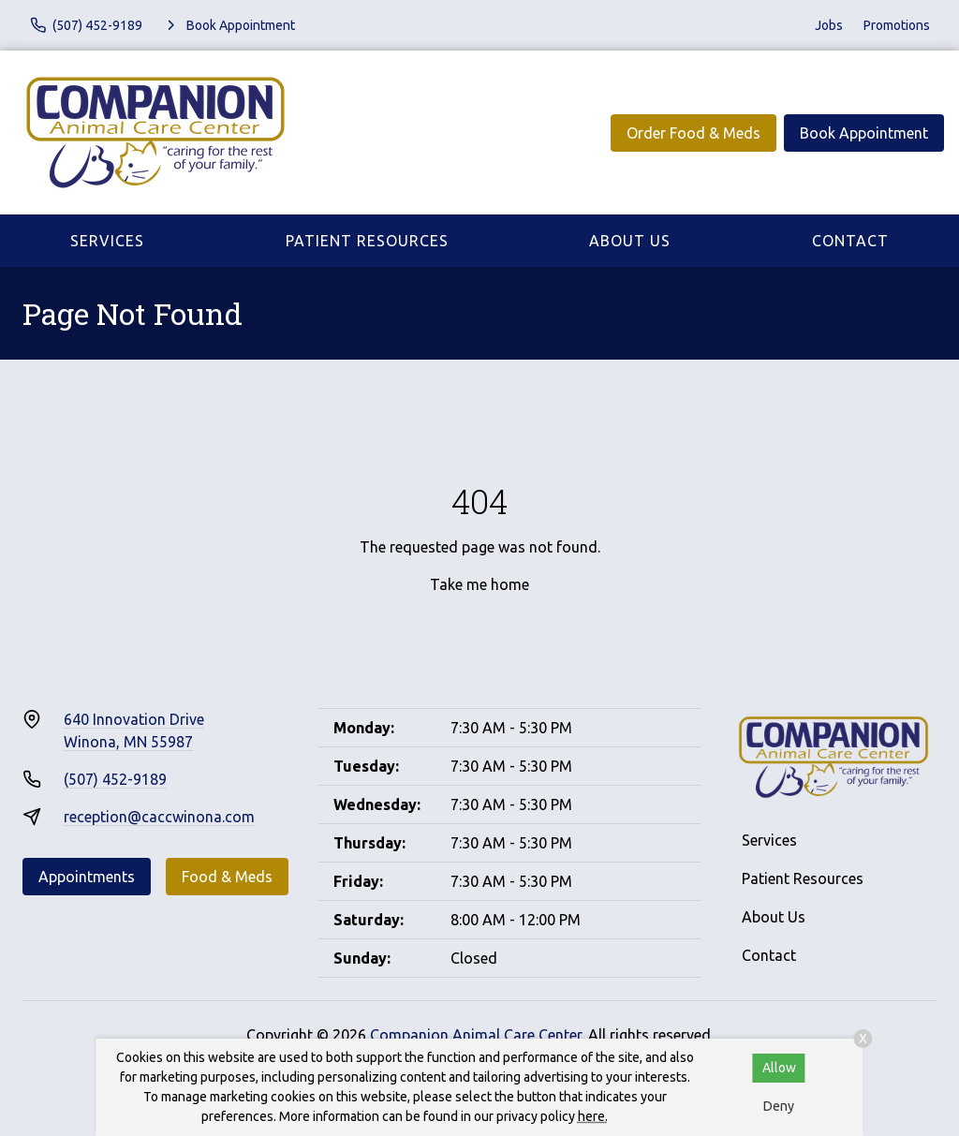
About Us (630, 240)
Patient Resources (367, 240)
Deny (778, 1106)
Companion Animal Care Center (476, 1034)
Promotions (896, 25)
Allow (779, 1067)
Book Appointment (864, 133)
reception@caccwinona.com (159, 816)
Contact (850, 240)
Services (107, 240)
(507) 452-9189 (115, 779)
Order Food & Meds (693, 133)
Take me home (479, 584)
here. (593, 1116)
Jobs (829, 25)
